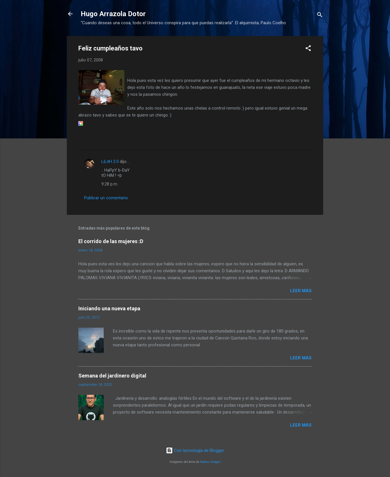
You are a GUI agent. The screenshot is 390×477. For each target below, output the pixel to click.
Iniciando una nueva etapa (109, 308)
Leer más (301, 290)
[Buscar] (319, 16)
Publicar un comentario (106, 197)
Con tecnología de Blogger (195, 450)
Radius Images (210, 462)
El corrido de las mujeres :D (110, 241)
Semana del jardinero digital (112, 376)
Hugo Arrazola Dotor (113, 14)
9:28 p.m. (109, 184)
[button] (308, 49)
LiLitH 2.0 (110, 161)
